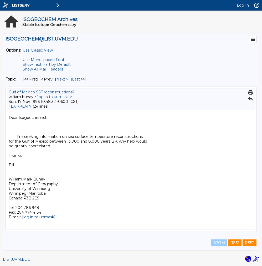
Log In (243, 5)
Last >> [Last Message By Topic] (78, 79)
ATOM (219, 242)
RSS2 (249, 242)
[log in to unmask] (53, 96)
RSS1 (234, 242)
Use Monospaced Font (43, 59)
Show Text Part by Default (47, 64)
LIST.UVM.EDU (16, 259)
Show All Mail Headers (43, 69)
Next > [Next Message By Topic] (62, 79)
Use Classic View (38, 50)
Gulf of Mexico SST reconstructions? (42, 92)
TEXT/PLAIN (20, 106)
